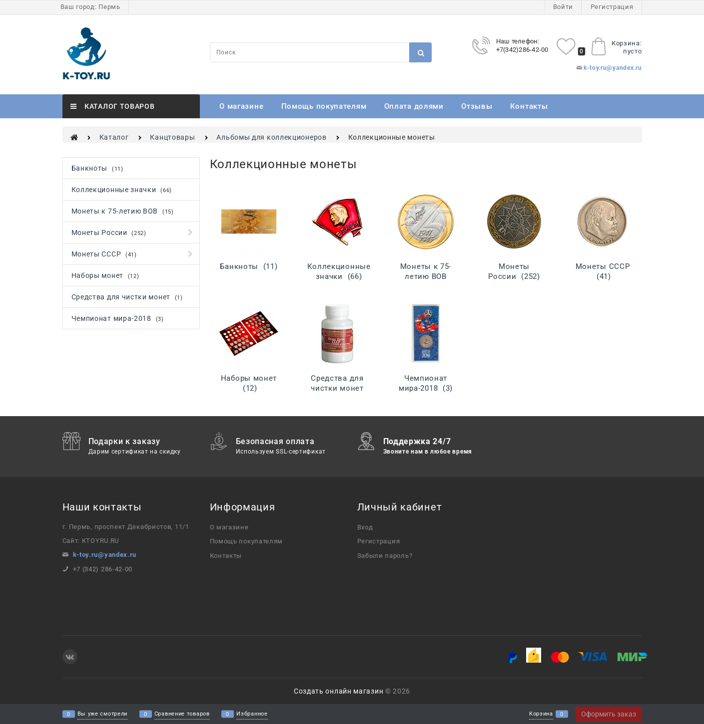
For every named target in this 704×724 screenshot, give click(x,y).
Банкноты (248, 266)
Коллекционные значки (339, 271)
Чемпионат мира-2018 (426, 383)
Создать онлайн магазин (338, 691)
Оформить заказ (608, 714)
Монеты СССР (603, 271)
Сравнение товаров (182, 714)
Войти (563, 6)
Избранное (251, 714)
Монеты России (514, 271)
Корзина (541, 714)
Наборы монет (249, 383)
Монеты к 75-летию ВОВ (425, 276)
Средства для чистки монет (337, 388)
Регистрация (612, 6)
